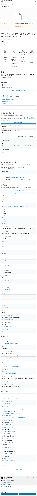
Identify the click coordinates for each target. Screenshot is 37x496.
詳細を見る (31, 62)
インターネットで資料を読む (6, 482)
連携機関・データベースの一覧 (29, 117)
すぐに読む (18, 26)
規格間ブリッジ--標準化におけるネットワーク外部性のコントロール (16, 206)
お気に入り (3, 96)
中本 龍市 (4, 223)
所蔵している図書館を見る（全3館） (18, 90)
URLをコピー (7, 96)
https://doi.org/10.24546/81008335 (10, 343)
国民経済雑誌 (6, 5)
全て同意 (27, 494)
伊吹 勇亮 (4, 221)
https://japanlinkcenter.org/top (9, 431)
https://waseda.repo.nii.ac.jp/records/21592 (12, 413)
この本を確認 (29, 138)
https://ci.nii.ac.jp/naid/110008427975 (10, 366)
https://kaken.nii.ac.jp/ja (7, 449)
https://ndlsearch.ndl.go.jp (7, 319)
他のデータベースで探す (7, 103)
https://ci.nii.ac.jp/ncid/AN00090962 (10, 373)
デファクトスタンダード (7, 287)
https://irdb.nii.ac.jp (6, 381)
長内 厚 (3, 220)
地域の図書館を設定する (25, 122)
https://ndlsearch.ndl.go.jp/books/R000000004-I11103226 (14, 417)
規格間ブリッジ (5, 291)
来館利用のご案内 (23, 168)
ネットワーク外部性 (6, 289)
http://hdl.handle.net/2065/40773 (9, 411)
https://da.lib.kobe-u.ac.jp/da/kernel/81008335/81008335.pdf (15, 355)
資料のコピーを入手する (5, 484)
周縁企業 (3, 293)
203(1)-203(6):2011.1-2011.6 (19, 5)
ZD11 (3, 298)
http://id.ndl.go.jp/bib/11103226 (9, 326)
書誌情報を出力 (5, 101)
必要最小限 (10, 494)
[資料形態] (14, 126)
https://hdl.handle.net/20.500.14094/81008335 (12, 409)
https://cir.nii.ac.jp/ (6, 424)
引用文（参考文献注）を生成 (8, 99)
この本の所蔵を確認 (30, 147)
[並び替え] (6, 126)
